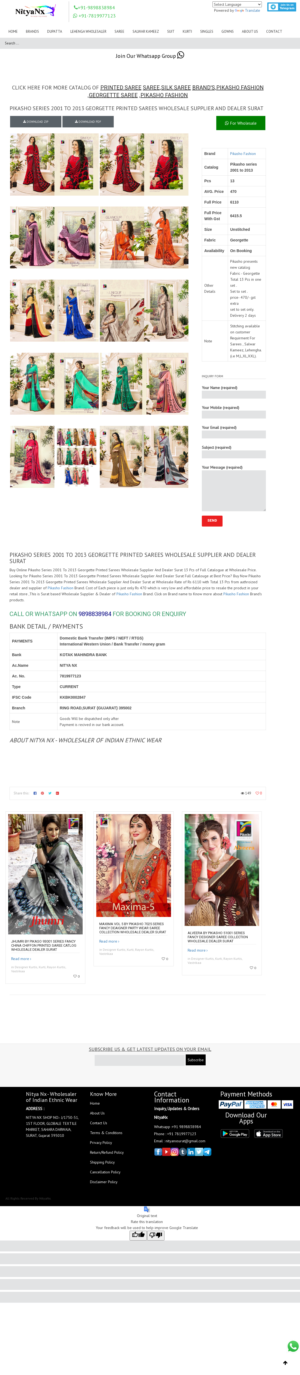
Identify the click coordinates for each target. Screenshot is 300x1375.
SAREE (151, 87)
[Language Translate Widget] (237, 4)
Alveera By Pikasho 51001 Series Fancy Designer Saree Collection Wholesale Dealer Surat (218, 937)
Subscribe (196, 1059)
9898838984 (95, 614)
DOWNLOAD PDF (88, 122)
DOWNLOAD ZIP (35, 122)
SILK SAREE (176, 87)
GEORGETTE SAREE (113, 95)
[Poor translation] (155, 1236)
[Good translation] (138, 1236)
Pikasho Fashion (243, 153)
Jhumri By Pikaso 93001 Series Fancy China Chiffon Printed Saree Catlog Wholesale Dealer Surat (43, 945)
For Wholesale (241, 123)
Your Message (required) (234, 488)
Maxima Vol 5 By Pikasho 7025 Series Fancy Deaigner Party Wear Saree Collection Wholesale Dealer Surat (132, 928)
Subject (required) (234, 451)
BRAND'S (203, 87)
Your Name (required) (234, 392)
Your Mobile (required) (234, 412)
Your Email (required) (234, 431)
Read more (20, 958)
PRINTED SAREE (121, 87)
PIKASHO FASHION (240, 87)
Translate (247, 10)
